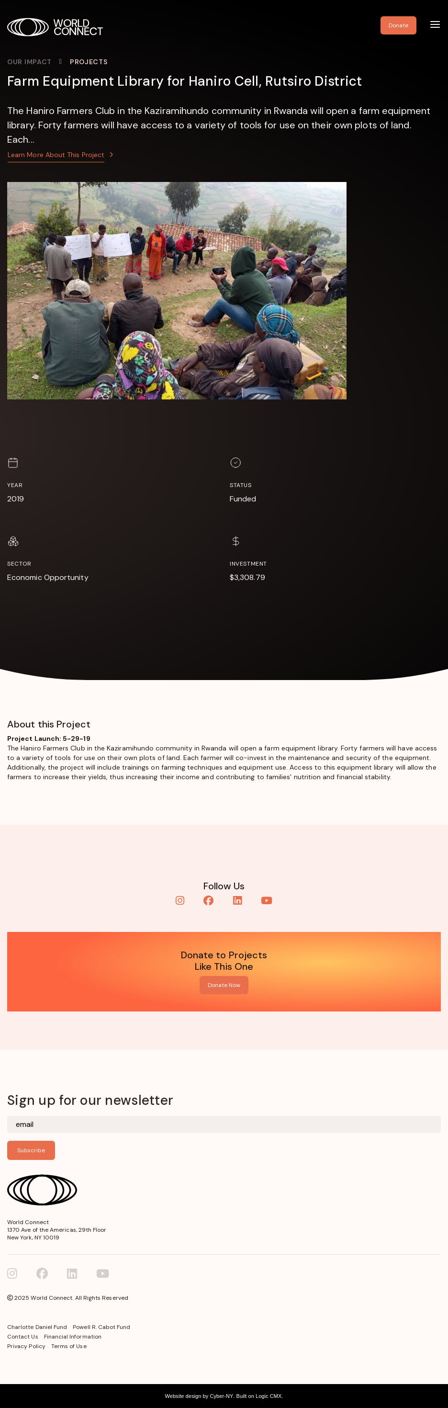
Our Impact (29, 61)
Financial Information (72, 1336)
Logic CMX (268, 1396)
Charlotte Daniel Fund (37, 1327)
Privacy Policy (26, 1346)
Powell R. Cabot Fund (101, 1327)
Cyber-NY (221, 1396)
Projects (89, 61)
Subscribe (31, 1150)
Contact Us (22, 1336)
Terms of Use (69, 1346)
